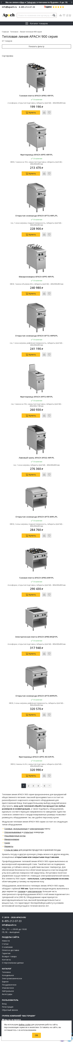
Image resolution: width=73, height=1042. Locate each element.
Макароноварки (11, 839)
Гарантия (6, 953)
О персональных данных (13, 963)
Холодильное (8, 975)
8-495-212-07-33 (27, 7)
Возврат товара (9, 956)
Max (22, 2)
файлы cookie (25, 1024)
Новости (6, 941)
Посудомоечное (9, 985)
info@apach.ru (9, 6)
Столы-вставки (11, 850)
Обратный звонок (10, 1010)
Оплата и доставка (10, 950)
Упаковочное (8, 988)
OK (36, 1035)
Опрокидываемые (12, 832)
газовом (21, 891)
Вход (4, 1004)
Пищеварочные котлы (15, 835)
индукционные (20, 828)
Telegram (31, 2)
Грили (7, 842)
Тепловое (6, 972)
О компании (7, 947)
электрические (37, 828)
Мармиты (8, 846)
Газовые (8, 828)
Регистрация (7, 1007)
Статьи (5, 944)
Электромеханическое (12, 978)
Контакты (6, 960)
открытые (28, 832)
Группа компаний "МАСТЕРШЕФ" (19, 1016)
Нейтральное (8, 991)
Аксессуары (7, 994)
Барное (5, 982)
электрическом (35, 891)
